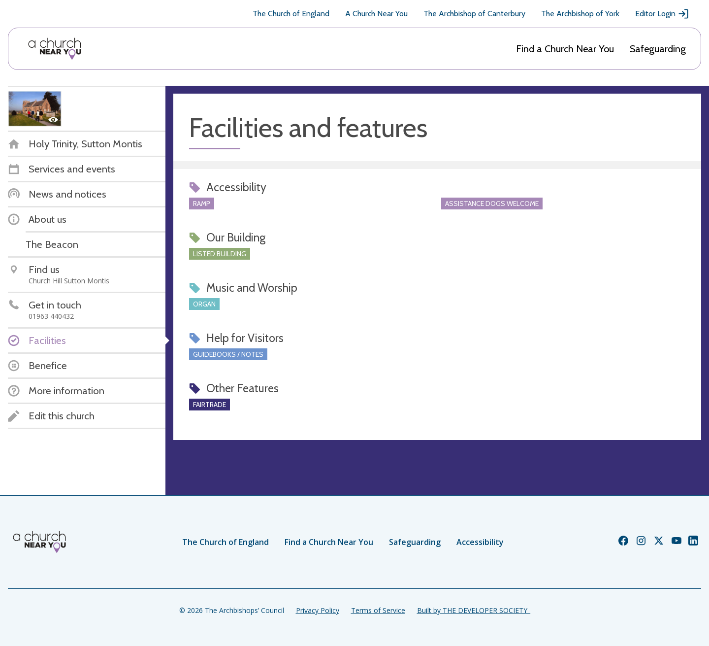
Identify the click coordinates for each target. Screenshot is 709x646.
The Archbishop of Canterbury (474, 13)
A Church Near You (376, 13)
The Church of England (291, 13)
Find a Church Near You (565, 49)
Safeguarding (658, 49)
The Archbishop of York (580, 13)
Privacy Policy (317, 610)
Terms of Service (378, 610)
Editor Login (662, 14)
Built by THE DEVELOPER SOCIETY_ (473, 610)
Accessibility (480, 542)
